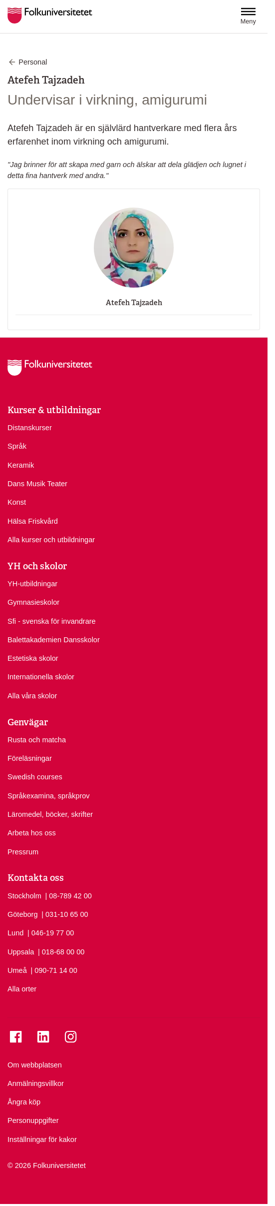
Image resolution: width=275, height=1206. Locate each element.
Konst (16, 502)
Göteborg (22, 914)
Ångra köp (23, 1102)
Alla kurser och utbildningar (51, 540)
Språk (16, 446)
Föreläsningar (29, 758)
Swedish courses (34, 777)
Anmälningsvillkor (35, 1083)
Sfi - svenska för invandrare (51, 621)
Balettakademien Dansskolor (53, 640)
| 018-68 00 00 (61, 951)
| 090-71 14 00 (53, 969)
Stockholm (24, 896)
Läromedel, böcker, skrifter (50, 814)
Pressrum (22, 852)
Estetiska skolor (32, 658)
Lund (15, 933)
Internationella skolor (40, 677)
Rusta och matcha (36, 740)
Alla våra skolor (32, 696)
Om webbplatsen (34, 1065)
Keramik (20, 465)
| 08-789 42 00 (68, 895)
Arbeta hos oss (31, 833)
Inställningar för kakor (42, 1139)
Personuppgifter (32, 1120)
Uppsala (20, 952)
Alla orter (21, 989)
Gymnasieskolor (33, 602)
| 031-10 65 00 (64, 913)
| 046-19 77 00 (50, 932)
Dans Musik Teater (37, 484)
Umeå (17, 970)
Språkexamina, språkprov (48, 796)
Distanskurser (29, 428)
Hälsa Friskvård (32, 521)
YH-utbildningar (32, 584)
